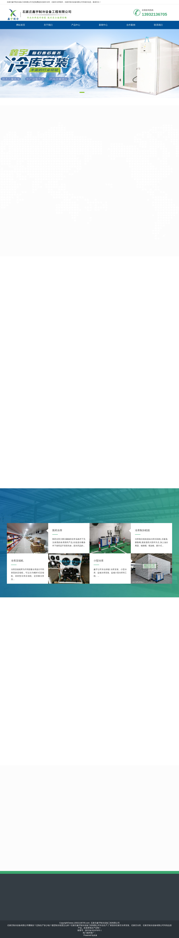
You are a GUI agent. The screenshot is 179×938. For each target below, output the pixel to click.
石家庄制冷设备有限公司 (74, 2)
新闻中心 (103, 25)
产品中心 (75, 25)
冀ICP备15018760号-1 (93, 930)
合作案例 (130, 25)
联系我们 (158, 25)
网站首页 (20, 25)
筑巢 (95, 935)
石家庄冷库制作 (57, 2)
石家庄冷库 (46, 2)
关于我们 (48, 25)
